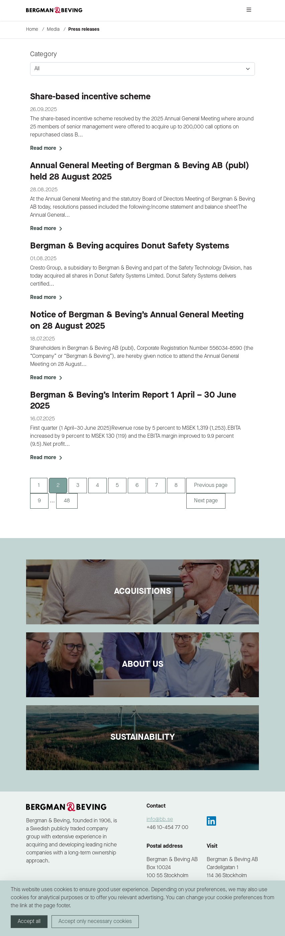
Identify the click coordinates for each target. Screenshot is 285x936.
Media (53, 29)
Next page (206, 501)
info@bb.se (160, 819)
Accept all (29, 921)
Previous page (210, 485)
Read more (46, 148)
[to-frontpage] (54, 10)
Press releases (83, 29)
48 (67, 501)
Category (43, 54)
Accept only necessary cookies (95, 921)
